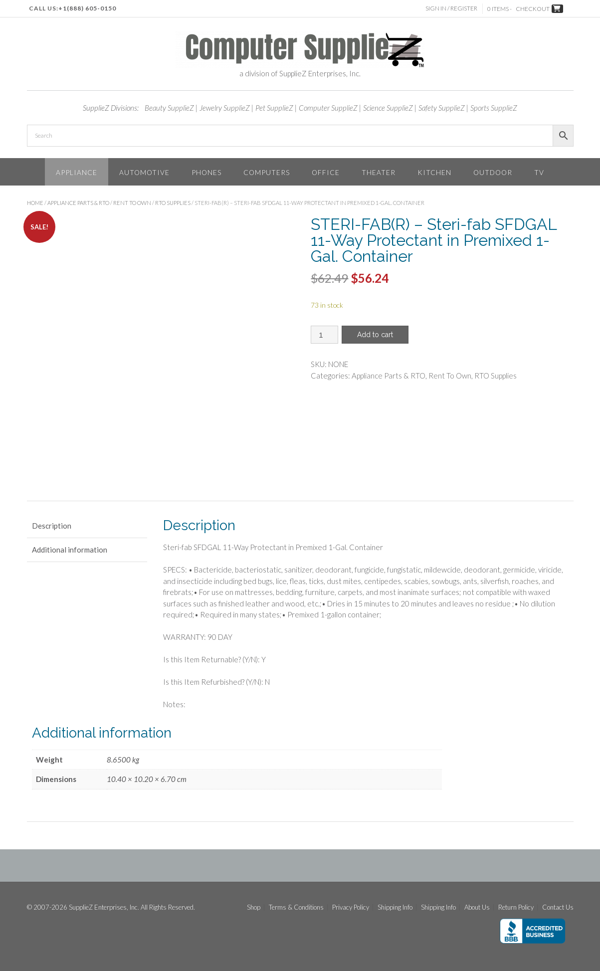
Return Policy (516, 907)
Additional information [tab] (69, 549)
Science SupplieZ (388, 107)
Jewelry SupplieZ (225, 107)
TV (539, 172)
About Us (477, 907)
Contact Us (558, 907)
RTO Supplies (173, 202)
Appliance (76, 172)
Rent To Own (132, 202)
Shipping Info (395, 907)
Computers (266, 172)
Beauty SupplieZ (169, 107)
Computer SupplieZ (328, 107)
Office (326, 172)
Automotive (144, 172)
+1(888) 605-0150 (87, 8)
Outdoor (492, 172)
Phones (206, 172)
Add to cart (375, 335)
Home (35, 202)
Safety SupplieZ (441, 107)
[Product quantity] (324, 335)
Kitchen (434, 172)
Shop (253, 907)
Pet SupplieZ (274, 107)
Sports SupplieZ (493, 107)
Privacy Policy (350, 907)
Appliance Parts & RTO (78, 202)
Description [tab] (51, 525)
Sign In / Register (451, 8)
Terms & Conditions (296, 907)
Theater (379, 172)
